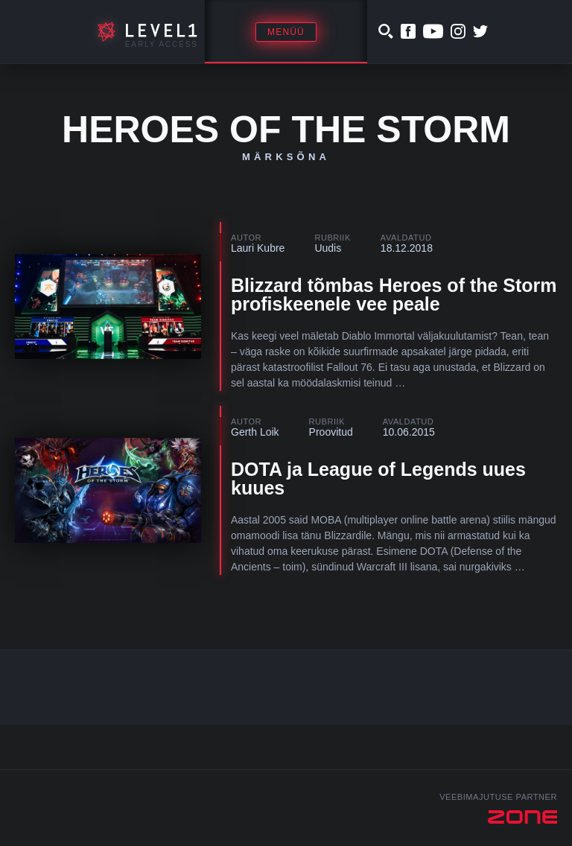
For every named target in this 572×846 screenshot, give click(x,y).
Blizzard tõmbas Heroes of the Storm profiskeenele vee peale (394, 294)
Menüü (286, 32)
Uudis (327, 248)
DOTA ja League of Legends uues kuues (378, 478)
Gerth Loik (255, 432)
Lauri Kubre (258, 248)
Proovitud (331, 432)
